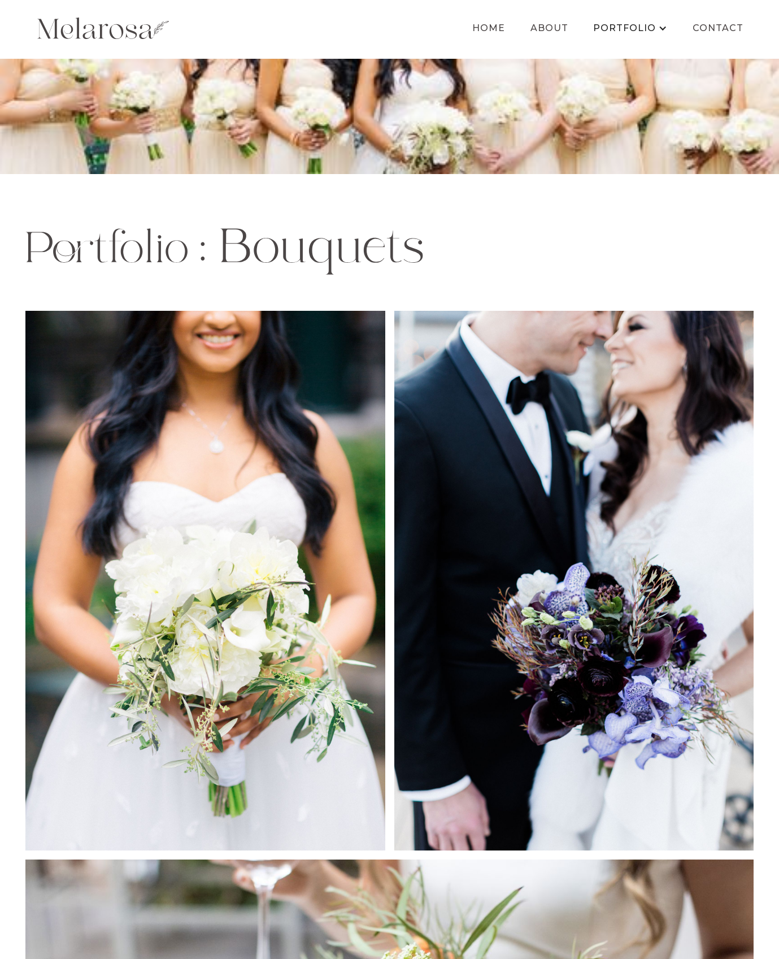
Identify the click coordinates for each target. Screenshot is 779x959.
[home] (103, 28)
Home (488, 28)
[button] (630, 28)
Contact (718, 28)
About (549, 28)
